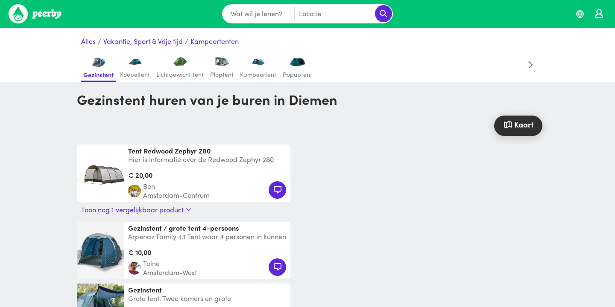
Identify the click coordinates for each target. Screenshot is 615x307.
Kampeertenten (214, 41)
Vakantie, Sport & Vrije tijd (143, 41)
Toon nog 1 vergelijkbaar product (136, 209)
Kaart (518, 124)
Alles (88, 41)
